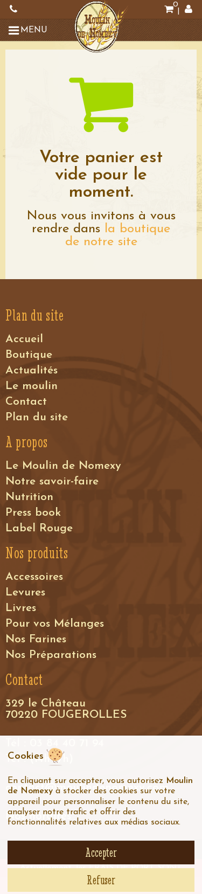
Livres (20, 608)
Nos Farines (35, 639)
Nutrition (29, 497)
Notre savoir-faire (52, 481)
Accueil (24, 339)
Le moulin (31, 386)
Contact (26, 401)
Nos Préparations (50, 655)
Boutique (28, 355)
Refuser (101, 880)
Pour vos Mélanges (54, 623)
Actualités (31, 370)
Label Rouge (39, 528)
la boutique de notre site (118, 235)
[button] (29, 30)
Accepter (101, 852)
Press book (33, 512)
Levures (25, 592)
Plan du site (36, 417)
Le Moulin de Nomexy (63, 466)
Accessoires (34, 577)
